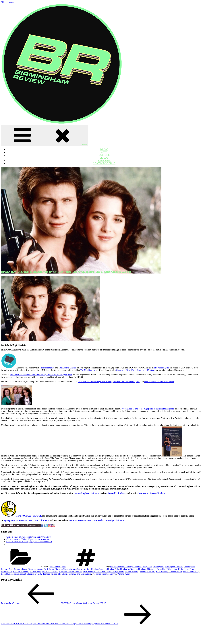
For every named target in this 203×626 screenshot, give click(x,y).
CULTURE (104, 155)
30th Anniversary (117, 567)
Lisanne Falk (6, 571)
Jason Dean (156, 569)
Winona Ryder (123, 574)
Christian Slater (61, 569)
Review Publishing (191, 571)
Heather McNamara (128, 569)
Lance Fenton (190, 569)
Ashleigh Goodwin (133, 567)
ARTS (104, 152)
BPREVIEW (104, 160)
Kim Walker (167, 569)
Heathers (142, 569)
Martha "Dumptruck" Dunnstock (44, 571)
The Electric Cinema (67, 368)
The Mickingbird (84, 574)
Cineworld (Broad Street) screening (135, 370)
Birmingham (158, 567)
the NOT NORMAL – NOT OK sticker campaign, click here (96, 520)
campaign (38, 569)
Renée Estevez (175, 571)
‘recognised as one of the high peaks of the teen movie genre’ (148, 409)
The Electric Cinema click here (151, 493)
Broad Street (27, 569)
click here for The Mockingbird (126, 381)
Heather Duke (113, 569)
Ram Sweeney (162, 571)
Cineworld (80, 569)
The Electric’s (41, 375)
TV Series (96, 574)
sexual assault (20, 574)
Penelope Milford (147, 571)
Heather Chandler (98, 569)
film (88, 569)
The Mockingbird (46, 368)
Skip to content (7, 2)
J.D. (148, 569)
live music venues (21, 571)
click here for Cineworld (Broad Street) (95, 381)
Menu (44, 135)
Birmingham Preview (174, 567)
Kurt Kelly (178, 569)
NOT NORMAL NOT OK (94, 571)
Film (63, 567)
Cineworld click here (116, 493)
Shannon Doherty (34, 574)
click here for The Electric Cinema (159, 381)
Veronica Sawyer (109, 574)
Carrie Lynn (48, 569)
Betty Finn (147, 567)
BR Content (55, 567)
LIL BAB (104, 157)
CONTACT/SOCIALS (104, 163)
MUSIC (104, 149)
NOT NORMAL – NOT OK (29, 516)
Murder (78, 571)
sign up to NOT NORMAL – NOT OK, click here (26, 520)
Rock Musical (7, 574)
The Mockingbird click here (86, 493)
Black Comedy (15, 569)
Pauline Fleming (132, 571)
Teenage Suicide (50, 574)
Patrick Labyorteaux (115, 571)
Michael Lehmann (66, 571)
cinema (72, 569)
